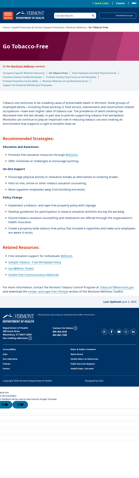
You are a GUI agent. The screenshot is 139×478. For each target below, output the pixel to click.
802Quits (72, 155)
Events (120, 3)
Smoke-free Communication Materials (33, 275)
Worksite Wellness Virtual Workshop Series (65, 81)
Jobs (5, 354)
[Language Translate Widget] (134, 3)
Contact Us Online (63, 328)
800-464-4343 (60, 331)
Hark (100, 380)
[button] (8, 15)
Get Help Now (10, 358)
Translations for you (124, 15)
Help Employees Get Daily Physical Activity (94, 73)
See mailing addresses (15, 338)
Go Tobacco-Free (58, 73)
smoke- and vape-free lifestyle (48, 291)
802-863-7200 (60, 335)
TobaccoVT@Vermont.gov (117, 287)
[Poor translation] (20, 404)
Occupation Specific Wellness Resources (24, 73)
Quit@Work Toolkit (21, 268)
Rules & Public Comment (83, 349)
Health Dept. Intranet (82, 368)
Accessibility (9, 349)
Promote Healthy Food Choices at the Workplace (71, 77)
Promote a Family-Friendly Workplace (22, 77)
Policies (7, 363)
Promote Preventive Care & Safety (20, 81)
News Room (77, 354)
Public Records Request (83, 363)
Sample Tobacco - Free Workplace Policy (34, 262)
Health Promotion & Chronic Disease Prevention (38, 27)
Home (6, 27)
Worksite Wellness (76, 27)
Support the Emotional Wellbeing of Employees (27, 85)
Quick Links (102, 3)
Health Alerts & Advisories (84, 358)
